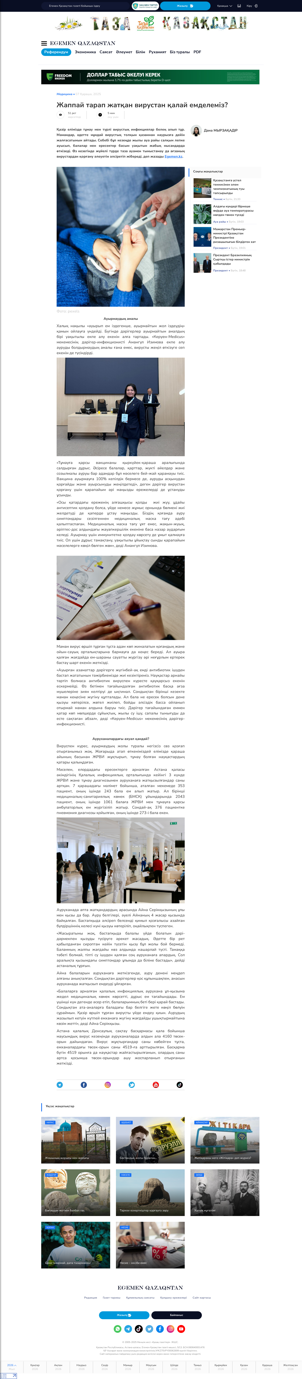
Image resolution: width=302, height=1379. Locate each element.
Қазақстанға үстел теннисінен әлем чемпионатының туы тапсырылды (228, 186)
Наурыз (81, 1367)
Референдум (56, 52)
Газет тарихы (111, 1298)
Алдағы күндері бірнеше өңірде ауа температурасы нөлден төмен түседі (233, 210)
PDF (197, 52)
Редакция (90, 1298)
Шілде (174, 1367)
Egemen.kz (173, 156)
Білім (140, 52)
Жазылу (185, 6)
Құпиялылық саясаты (140, 1298)
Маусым (151, 1367)
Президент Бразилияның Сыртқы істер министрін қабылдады (232, 259)
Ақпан (58, 1367)
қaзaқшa (225, 6)
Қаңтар (35, 1367)
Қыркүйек (220, 1367)
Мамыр (128, 1367)
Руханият (157, 52)
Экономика (85, 52)
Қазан (244, 1367)
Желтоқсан (290, 1367)
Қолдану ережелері (173, 1298)
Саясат (106, 52)
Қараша (267, 1367)
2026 (11, 1367)
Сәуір (104, 1367)
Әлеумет (124, 52)
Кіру (252, 6)
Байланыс (176, 1315)
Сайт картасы (202, 1298)
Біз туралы (180, 52)
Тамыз (197, 1367)
